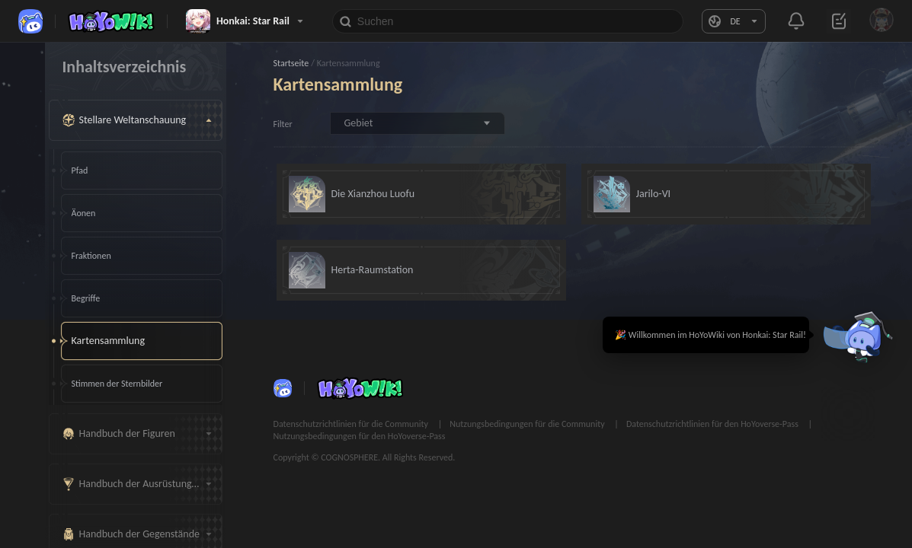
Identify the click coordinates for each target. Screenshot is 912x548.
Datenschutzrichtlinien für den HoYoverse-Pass (713, 424)
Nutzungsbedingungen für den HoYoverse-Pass (360, 436)
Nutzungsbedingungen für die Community (528, 424)
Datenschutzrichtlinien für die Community (352, 424)
